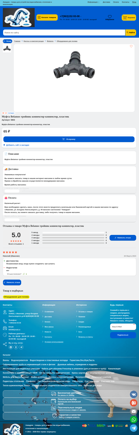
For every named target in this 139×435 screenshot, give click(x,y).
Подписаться (122, 335)
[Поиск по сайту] (58, 33)
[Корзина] (129, 17)
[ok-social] (16, 347)
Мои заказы (49, 326)
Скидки (81, 321)
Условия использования (54, 341)
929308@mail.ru (14, 329)
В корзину (68, 139)
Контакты (48, 336)
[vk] (11, 347)
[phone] (133, 403)
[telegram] (21, 347)
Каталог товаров (46, 17)
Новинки (82, 316)
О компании (49, 311)
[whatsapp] (133, 419)
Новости (48, 331)
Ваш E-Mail (117, 326)
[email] (133, 411)
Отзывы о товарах (86, 311)
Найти (130, 32)
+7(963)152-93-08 (70, 16)
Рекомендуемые (85, 326)
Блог (80, 331)
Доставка (48, 316)
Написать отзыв (122, 238)
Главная (17, 41)
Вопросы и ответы (86, 336)
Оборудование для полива (15, 297)
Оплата (47, 321)
